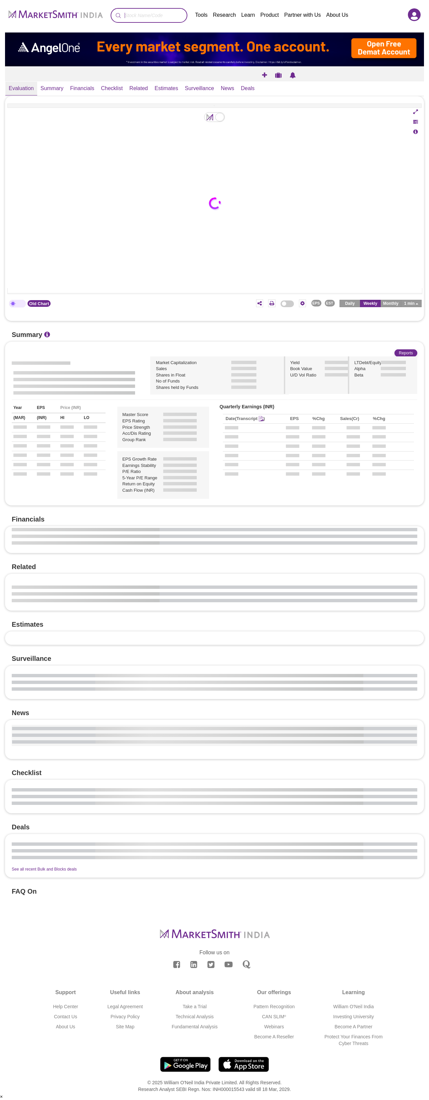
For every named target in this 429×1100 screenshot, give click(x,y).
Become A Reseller (274, 1036)
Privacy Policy (125, 1016)
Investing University (353, 1016)
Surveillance (199, 88)
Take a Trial (195, 1006)
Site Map (125, 1026)
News (227, 88)
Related (138, 88)
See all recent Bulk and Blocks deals (44, 869)
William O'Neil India (353, 1006)
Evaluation (21, 88)
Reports (406, 353)
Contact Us (65, 1016)
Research (224, 15)
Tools (201, 15)
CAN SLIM (274, 1016)
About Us (337, 15)
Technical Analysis (195, 1016)
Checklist (112, 88)
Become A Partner (353, 1026)
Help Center (65, 1006)
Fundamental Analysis (195, 1026)
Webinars (274, 1026)
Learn (248, 15)
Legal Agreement (125, 1006)
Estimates (166, 88)
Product (269, 15)
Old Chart (39, 303)
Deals (248, 88)
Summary (52, 88)
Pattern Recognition (274, 1006)
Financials (82, 88)
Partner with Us (302, 15)
